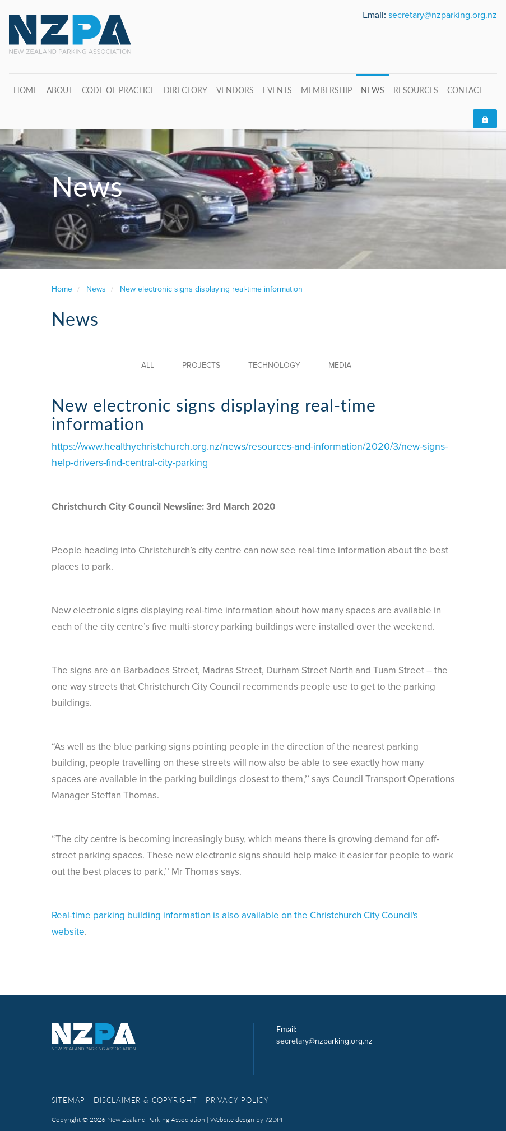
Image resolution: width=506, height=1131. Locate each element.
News (372, 89)
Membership (326, 89)
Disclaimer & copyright (145, 1100)
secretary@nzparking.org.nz (442, 15)
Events (277, 89)
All (147, 365)
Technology (274, 365)
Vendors (235, 89)
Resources (415, 89)
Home (25, 89)
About (60, 89)
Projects (201, 365)
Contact (465, 89)
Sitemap (69, 1100)
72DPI (273, 1120)
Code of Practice (118, 89)
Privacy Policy (237, 1100)
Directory (185, 89)
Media (339, 365)
